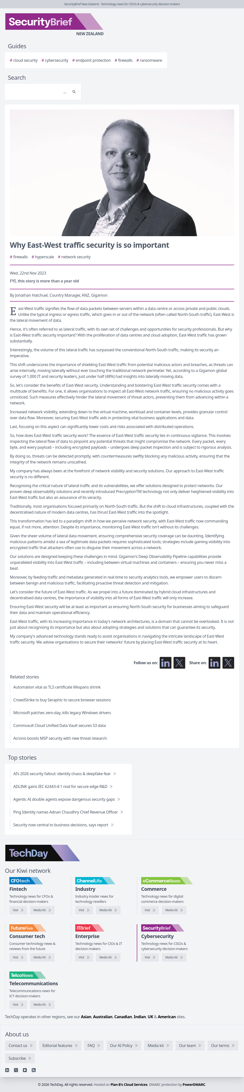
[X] (16, 1070)
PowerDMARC (194, 1084)
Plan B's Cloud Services (128, 1084)
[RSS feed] (34, 1070)
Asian (86, 1016)
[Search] (38, 92)
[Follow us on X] (179, 663)
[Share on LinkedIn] (214, 663)
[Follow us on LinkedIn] (165, 663)
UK (150, 1016)
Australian (102, 1016)
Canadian (123, 1016)
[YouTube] (25, 1070)
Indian (140, 1016)
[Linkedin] (7, 1070)
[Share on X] (228, 663)
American (167, 1016)
